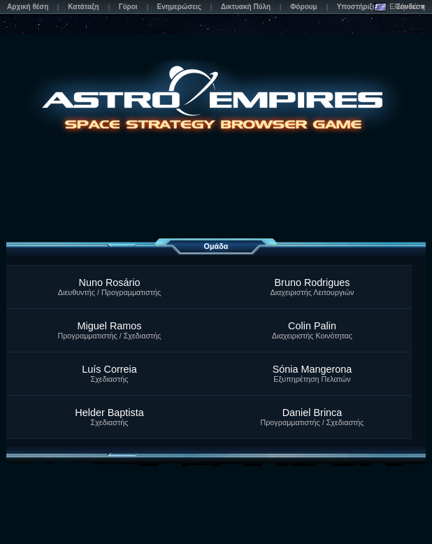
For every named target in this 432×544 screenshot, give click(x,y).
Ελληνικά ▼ (400, 7)
